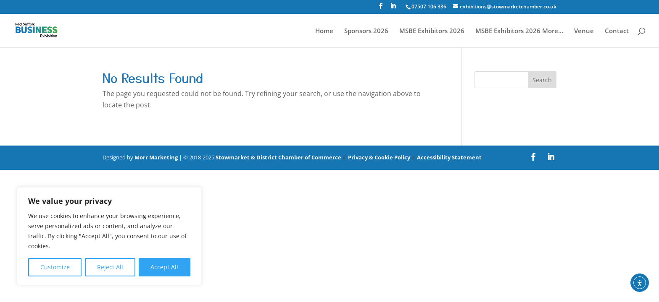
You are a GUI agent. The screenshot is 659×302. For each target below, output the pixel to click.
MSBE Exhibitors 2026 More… (519, 31)
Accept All (164, 267)
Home (324, 31)
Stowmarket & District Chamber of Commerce (278, 157)
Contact (617, 31)
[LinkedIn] (393, 8)
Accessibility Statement (449, 157)
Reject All (110, 267)
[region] (109, 236)
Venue (584, 31)
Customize (55, 267)
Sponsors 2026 (366, 31)
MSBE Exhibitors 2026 (431, 31)
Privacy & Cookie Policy (379, 157)
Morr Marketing (156, 157)
